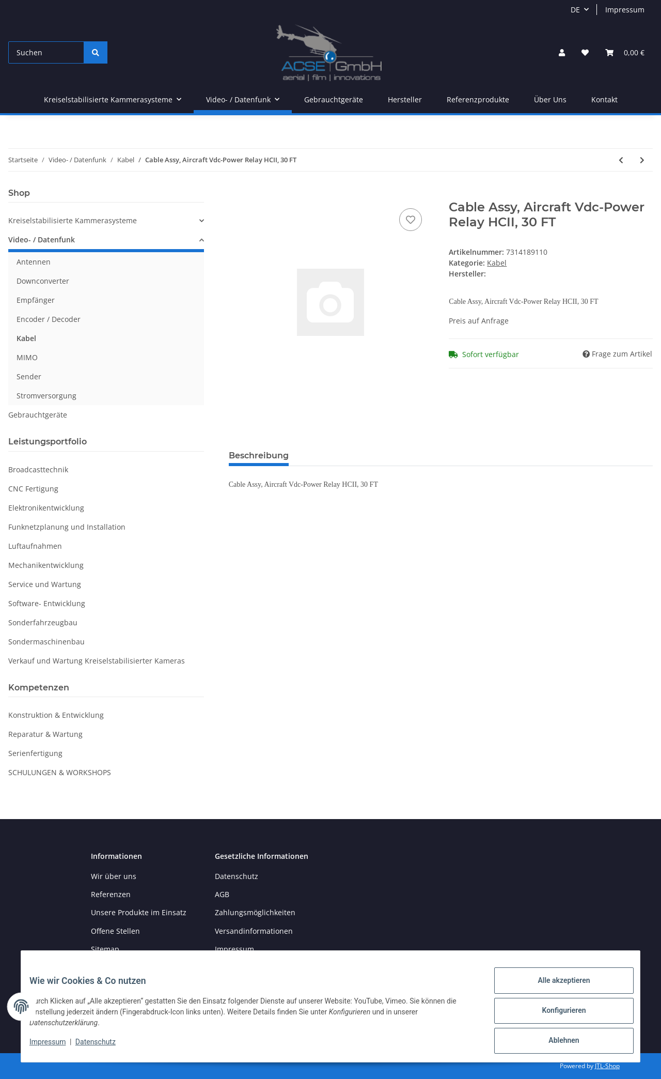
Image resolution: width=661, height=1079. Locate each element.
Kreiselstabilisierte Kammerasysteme (72, 220)
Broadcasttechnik (38, 469)
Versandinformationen (254, 931)
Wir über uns (113, 876)
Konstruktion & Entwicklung (56, 715)
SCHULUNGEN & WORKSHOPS (59, 772)
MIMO (27, 357)
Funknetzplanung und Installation (66, 527)
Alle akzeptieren (555, 988)
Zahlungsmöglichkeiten (255, 912)
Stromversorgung (46, 395)
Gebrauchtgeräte (37, 415)
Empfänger (36, 300)
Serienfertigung (35, 753)
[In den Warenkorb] (237, 194)
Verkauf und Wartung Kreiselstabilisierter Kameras (96, 661)
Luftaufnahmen (35, 546)
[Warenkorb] (625, 52)
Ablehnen (555, 1042)
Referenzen (111, 894)
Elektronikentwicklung (46, 508)
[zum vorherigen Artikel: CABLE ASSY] (621, 160)
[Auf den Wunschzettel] (410, 219)
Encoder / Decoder (49, 319)
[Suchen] (46, 52)
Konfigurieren (555, 1015)
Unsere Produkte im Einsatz (138, 912)
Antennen (34, 262)
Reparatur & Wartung (45, 734)
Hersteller (405, 99)
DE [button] (575, 9)
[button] (561, 52)
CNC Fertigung (33, 489)
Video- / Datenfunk (41, 239)
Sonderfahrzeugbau (42, 622)
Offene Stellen (115, 931)
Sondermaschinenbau (46, 641)
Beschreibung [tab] (259, 455)
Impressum (624, 9)
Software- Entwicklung (46, 603)
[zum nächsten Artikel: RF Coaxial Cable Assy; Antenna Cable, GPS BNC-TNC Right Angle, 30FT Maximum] (642, 160)
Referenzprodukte (478, 99)
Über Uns (550, 99)
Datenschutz (236, 876)
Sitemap (105, 949)
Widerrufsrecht (241, 968)
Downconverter (43, 281)
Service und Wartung (44, 584)
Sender (29, 376)
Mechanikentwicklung (46, 565)
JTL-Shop (607, 1065)
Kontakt (604, 99)
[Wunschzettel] (585, 52)
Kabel (497, 263)
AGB (222, 894)
